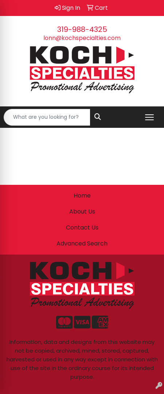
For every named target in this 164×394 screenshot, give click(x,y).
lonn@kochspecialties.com (82, 38)
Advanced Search (82, 243)
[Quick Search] (47, 117)
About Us (82, 211)
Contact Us (82, 227)
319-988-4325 (82, 29)
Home (82, 195)
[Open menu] (149, 117)
